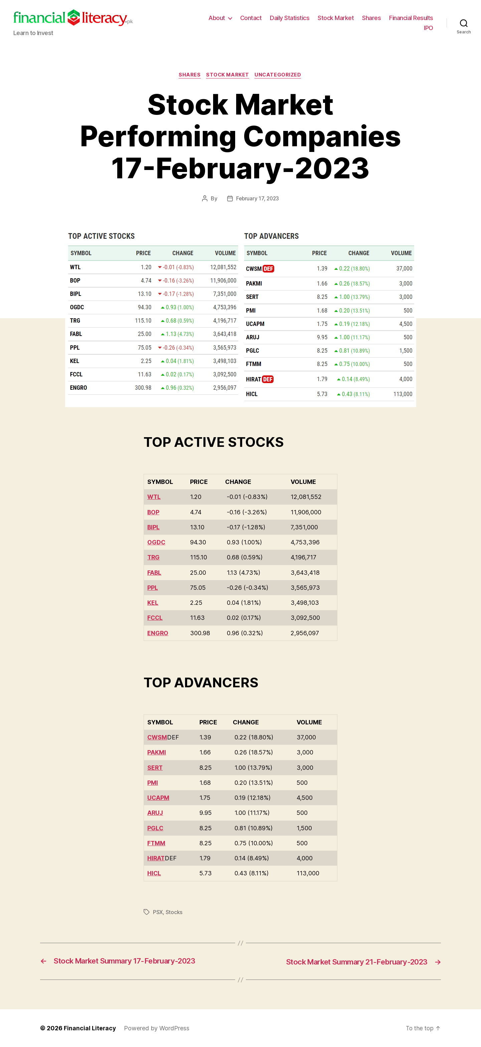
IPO (428, 27)
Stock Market (336, 17)
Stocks (174, 912)
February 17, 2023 (257, 199)
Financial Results (411, 17)
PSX (158, 912)
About (216, 17)
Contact (251, 17)
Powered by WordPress (157, 1028)
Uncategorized (280, 75)
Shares (371, 17)
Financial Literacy (90, 1028)
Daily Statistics (289, 17)
